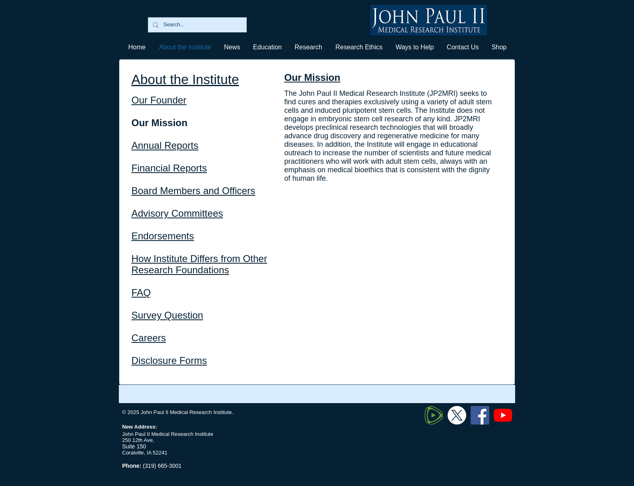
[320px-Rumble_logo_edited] (434, 415)
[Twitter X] (457, 415)
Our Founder (158, 100)
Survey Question (167, 315)
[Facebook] (480, 415)
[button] (267, 47)
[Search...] (196, 24)
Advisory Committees (177, 213)
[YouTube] (503, 415)
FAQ (141, 292)
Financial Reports (169, 168)
